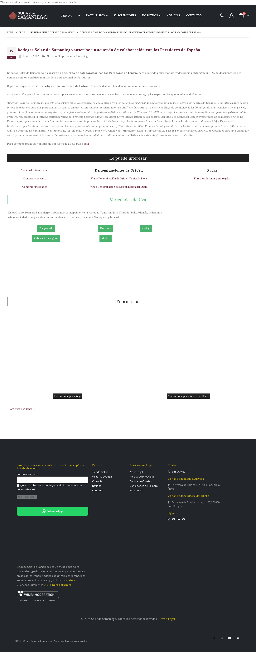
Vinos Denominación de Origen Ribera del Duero (118, 189)
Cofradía (97, 485)
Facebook (214, 641)
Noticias (96, 489)
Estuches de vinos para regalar (212, 180)
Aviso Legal (136, 475)
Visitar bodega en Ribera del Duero (188, 399)
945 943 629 (178, 475)
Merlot (105, 241)
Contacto (97, 494)
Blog (22, 32)
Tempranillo (46, 231)
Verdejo (146, 231)
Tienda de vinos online (34, 171)
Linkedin (237, 641)
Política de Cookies (141, 485)
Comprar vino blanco (34, 189)
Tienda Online (100, 475)
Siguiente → (30, 412)
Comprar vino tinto (34, 180)
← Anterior (14, 412)
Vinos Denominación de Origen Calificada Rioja (118, 180)
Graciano (105, 231)
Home (10, 32)
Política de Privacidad (142, 480)
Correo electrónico (27, 478)
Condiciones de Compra (144, 489)
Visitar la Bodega (102, 480)
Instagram (222, 641)
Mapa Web (136, 494)
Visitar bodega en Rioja (67, 399)
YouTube (230, 641)
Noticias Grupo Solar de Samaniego (53, 32)
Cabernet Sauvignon (46, 241)
